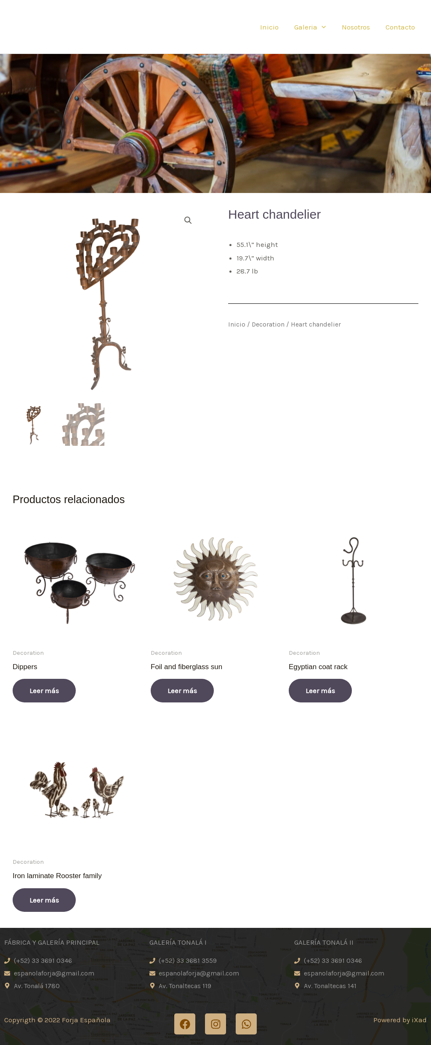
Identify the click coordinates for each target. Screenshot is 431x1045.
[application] (325, 27)
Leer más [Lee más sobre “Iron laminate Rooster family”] (44, 900)
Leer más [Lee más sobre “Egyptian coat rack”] (320, 690)
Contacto (400, 27)
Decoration (268, 324)
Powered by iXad (400, 1020)
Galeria (313, 27)
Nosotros (357, 27)
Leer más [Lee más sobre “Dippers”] (44, 690)
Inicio (274, 27)
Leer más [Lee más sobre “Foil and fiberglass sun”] (182, 690)
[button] (188, 220)
